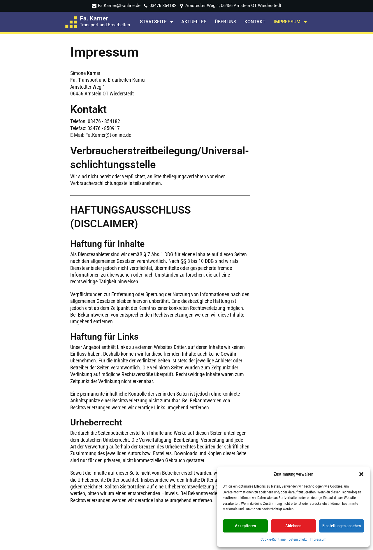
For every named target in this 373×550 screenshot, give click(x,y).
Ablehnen (293, 525)
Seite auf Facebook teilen (307, 437)
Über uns (225, 22)
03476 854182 (162, 6)
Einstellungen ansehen (341, 525)
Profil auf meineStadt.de (306, 452)
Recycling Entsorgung (133, 467)
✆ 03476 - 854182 (215, 450)
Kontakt (254, 22)
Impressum (318, 539)
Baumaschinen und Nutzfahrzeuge (131, 477)
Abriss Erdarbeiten (130, 452)
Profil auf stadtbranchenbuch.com (305, 462)
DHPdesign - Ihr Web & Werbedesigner (200, 543)
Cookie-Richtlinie (273, 539)
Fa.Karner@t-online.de (119, 6)
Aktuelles (194, 22)
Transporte (123, 445)
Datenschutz (297, 539)
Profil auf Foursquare (303, 445)
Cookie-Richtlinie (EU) (133, 510)
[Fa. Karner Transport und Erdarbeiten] (97, 21)
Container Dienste (130, 460)
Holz (117, 487)
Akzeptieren (245, 525)
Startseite (122, 437)
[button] (361, 474)
